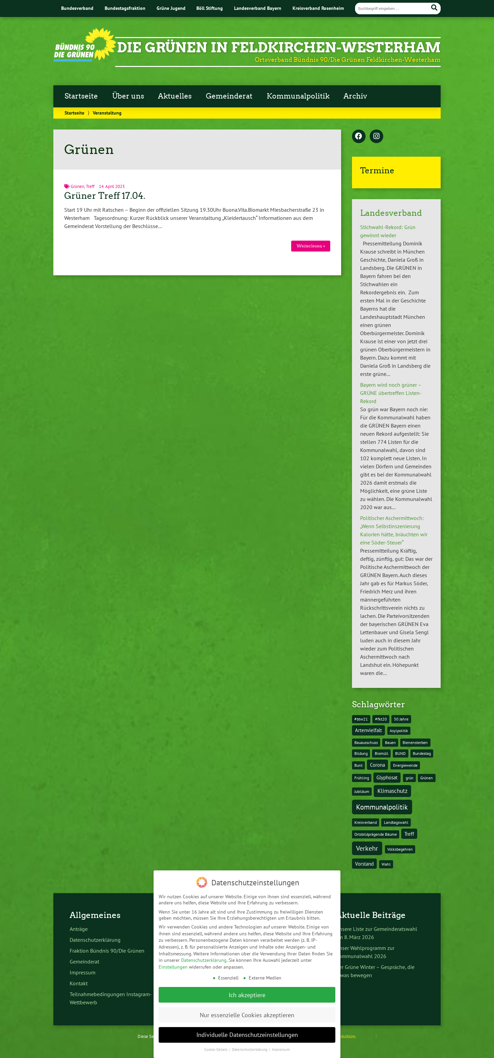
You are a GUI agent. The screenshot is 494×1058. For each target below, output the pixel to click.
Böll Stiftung (209, 8)
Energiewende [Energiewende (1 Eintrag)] (405, 765)
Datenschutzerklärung (95, 939)
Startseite (81, 96)
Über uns (128, 96)
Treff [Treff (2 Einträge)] (409, 834)
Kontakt (79, 983)
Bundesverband (77, 8)
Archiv (355, 96)
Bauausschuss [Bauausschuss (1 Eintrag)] (366, 742)
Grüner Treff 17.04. (104, 195)
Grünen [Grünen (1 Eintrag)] (426, 777)
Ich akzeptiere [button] (247, 985)
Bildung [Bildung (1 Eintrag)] (361, 753)
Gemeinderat (229, 96)
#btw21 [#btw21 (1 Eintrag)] (361, 719)
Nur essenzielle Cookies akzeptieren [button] (247, 1005)
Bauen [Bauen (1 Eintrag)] (390, 742)
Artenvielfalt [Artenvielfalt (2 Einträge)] (368, 730)
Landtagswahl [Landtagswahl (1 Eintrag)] (396, 822)
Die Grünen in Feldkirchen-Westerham (279, 47)
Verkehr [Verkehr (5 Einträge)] (367, 848)
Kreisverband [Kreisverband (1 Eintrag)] (365, 822)
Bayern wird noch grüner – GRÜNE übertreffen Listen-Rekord (391, 392)
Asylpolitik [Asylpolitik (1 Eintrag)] (399, 730)
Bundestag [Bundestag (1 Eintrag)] (422, 753)
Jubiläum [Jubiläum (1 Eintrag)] (361, 791)
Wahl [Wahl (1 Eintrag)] (386, 864)
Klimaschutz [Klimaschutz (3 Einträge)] (392, 791)
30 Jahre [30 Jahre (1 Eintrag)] (401, 719)
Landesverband (391, 213)
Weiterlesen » (311, 245)
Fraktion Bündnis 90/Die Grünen (107, 950)
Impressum (82, 972)
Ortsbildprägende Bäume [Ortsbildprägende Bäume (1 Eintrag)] (375, 834)
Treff (90, 186)
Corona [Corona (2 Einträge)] (377, 765)
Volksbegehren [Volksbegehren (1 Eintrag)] (400, 849)
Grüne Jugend (171, 8)
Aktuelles (175, 96)
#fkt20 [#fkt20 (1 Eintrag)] (381, 719)
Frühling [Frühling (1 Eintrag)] (361, 777)
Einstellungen (173, 957)
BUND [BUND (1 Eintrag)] (400, 753)
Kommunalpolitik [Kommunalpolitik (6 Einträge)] (382, 807)
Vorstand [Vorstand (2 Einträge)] (364, 864)
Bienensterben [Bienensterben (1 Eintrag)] (415, 742)
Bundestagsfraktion (125, 8)
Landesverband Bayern (257, 8)
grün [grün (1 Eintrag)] (409, 777)
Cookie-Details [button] (216, 1040)
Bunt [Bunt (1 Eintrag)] (358, 765)
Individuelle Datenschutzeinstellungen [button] (247, 1025)
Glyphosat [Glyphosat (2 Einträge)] (387, 777)
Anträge (79, 928)
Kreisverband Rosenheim (318, 8)
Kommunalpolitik (298, 96)
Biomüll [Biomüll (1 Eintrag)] (381, 753)
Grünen (77, 186)
